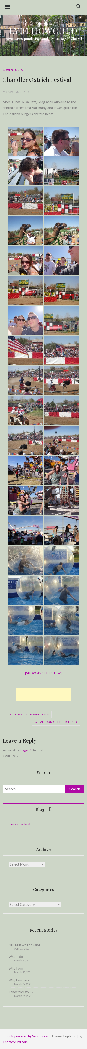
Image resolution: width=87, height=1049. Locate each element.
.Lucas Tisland (19, 824)
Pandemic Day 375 (22, 992)
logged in (26, 750)
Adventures (13, 70)
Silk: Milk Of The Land (24, 945)
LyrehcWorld (43, 30)
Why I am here (19, 980)
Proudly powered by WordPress (26, 1036)
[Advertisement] (43, 694)
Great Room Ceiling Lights (54, 722)
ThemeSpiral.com (15, 1042)
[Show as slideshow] (43, 673)
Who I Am (16, 968)
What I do (16, 956)
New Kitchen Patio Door (31, 714)
